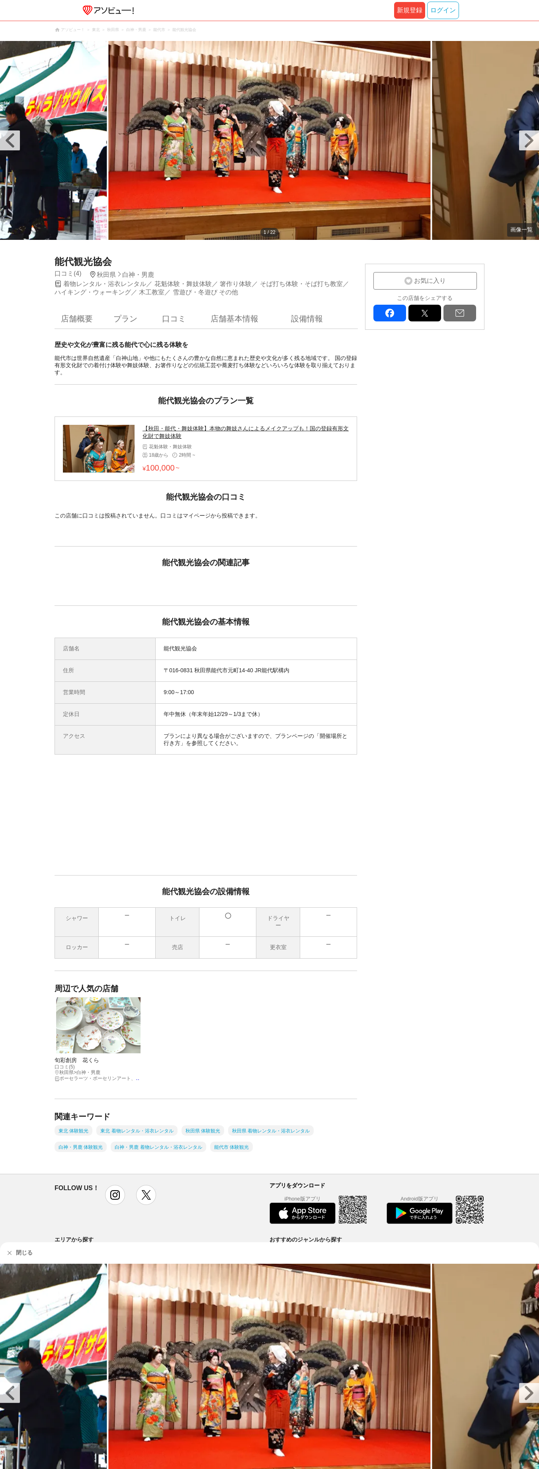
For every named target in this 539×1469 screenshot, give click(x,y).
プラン (125, 318)
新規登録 (409, 10)
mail (459, 313)
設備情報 (307, 318)
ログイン (443, 10)
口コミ (174, 318)
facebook (389, 313)
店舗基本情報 (234, 318)
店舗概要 (77, 318)
